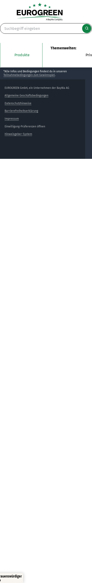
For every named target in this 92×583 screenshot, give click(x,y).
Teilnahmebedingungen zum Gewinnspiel (29, 75)
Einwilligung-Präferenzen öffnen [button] (25, 126)
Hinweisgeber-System (18, 134)
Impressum (12, 118)
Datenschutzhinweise (18, 103)
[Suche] (46, 28)
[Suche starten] (86, 28)
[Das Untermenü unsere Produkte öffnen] (21, 55)
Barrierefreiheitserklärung (21, 110)
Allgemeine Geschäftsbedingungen (26, 95)
